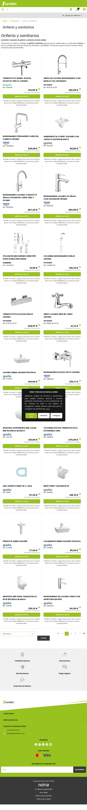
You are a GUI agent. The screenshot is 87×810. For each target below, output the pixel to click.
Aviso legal (43, 792)
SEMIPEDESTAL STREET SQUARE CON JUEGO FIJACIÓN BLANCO (61, 138)
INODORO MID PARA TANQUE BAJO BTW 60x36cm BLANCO (20, 598)
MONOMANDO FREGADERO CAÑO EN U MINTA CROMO (20, 137)
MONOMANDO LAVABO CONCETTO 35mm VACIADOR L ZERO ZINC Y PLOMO (20, 197)
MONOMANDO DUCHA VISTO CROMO (62, 372)
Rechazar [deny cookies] (44, 415)
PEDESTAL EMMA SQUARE (15, 541)
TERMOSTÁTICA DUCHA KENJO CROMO (18, 315)
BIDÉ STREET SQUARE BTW (56, 486)
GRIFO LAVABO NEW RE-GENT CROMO (58, 315)
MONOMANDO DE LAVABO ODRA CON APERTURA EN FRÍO (62, 598)
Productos (14, 21)
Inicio (5, 21)
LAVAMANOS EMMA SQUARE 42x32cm (62, 541)
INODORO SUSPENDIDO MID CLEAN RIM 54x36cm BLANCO (19, 429)
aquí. (48, 409)
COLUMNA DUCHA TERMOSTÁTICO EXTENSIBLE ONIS (60, 429)
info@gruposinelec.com (14, 733)
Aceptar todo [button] (31, 415)
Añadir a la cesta (21, 96)
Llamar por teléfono (72, 15)
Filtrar (43, 638)
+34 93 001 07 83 (11, 730)
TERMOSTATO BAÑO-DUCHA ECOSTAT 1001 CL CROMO (17, 79)
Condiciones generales (43, 789)
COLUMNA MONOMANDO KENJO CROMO (59, 257)
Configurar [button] (56, 415)
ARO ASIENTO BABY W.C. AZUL (17, 486)
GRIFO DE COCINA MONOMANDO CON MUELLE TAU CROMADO (62, 79)
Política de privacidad (43, 796)
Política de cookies (44, 799)
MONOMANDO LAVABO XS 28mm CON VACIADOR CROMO (60, 197)
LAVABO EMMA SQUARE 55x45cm (19, 372)
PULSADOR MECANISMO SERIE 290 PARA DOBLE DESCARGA (19, 257)
